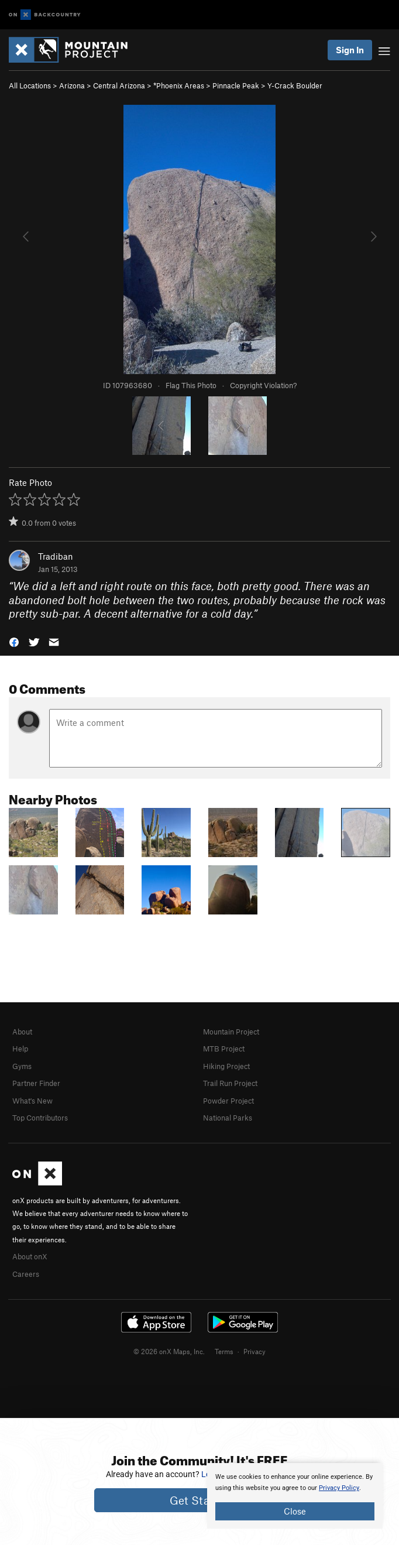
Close (295, 1511)
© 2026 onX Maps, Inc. (169, 1351)
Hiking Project (226, 1066)
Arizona (72, 85)
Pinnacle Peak (235, 85)
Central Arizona (119, 85)
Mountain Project (231, 1031)
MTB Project (224, 1048)
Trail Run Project (230, 1083)
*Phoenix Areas (178, 85)
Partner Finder (36, 1083)
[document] (294, 1495)
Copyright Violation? (263, 385)
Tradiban (55, 556)
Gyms (22, 1066)
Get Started (200, 1500)
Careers (25, 1274)
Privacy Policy (339, 1488)
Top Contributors (40, 1117)
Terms (224, 1351)
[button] (14, 641)
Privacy (254, 1351)
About (22, 1031)
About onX (29, 1256)
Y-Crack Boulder (294, 85)
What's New (32, 1100)
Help (20, 1048)
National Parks (227, 1117)
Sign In (350, 49)
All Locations (30, 85)
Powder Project (228, 1100)
